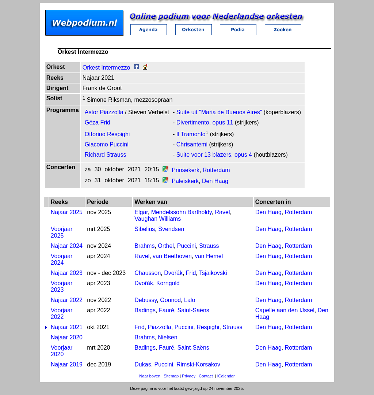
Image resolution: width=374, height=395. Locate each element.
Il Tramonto (191, 134)
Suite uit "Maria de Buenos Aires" (219, 112)
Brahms (144, 246)
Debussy (145, 300)
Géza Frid (97, 122)
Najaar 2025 (67, 212)
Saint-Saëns (193, 310)
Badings (145, 310)
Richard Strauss (105, 155)
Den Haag (215, 181)
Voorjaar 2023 (62, 286)
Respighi (207, 327)
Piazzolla (159, 327)
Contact (206, 376)
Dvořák (173, 273)
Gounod (170, 300)
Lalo (189, 300)
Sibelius (144, 229)
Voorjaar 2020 (62, 350)
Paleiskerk (185, 181)
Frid (191, 273)
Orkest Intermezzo (106, 67)
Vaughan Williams (157, 219)
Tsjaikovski (213, 273)
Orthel (166, 246)
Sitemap (171, 376)
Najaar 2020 (67, 337)
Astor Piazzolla (104, 112)
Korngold (168, 283)
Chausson (147, 273)
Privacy (188, 376)
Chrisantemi (191, 144)
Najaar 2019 (67, 364)
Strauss (209, 246)
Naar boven (149, 376)
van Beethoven (172, 256)
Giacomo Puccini (107, 144)
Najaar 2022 (67, 300)
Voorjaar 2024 (62, 259)
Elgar (141, 212)
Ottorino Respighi (107, 134)
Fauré (166, 310)
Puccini (186, 246)
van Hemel (209, 256)
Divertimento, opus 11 (204, 122)
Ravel (222, 212)
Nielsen (167, 337)
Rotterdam (216, 170)
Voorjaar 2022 (62, 313)
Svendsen (171, 229)
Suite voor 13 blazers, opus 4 (214, 155)
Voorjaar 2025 (62, 232)
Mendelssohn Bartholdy (181, 212)
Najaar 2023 (67, 273)
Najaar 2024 (67, 246)
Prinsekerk (185, 170)
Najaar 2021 (67, 327)
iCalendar (226, 376)
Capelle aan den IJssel (284, 310)
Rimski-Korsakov (198, 364)
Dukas (142, 364)
